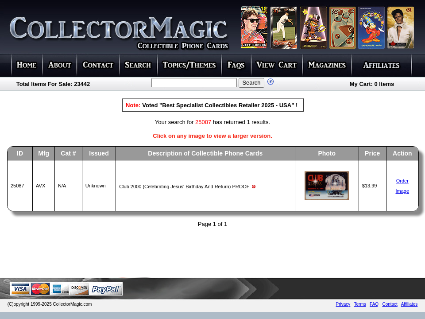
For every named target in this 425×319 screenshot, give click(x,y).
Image (403, 191)
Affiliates (409, 304)
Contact (389, 304)
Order (402, 180)
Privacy (343, 304)
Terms (360, 304)
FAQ (374, 304)
